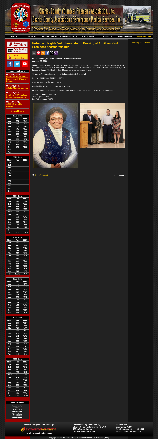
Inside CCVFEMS (49, 36)
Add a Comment (41, 175)
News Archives (125, 36)
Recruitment (88, 36)
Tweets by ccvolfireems (140, 42)
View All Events (17, 111)
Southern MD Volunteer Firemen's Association (16, 96)
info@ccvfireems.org (131, 431)
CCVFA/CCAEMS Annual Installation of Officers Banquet (17, 79)
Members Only (144, 36)
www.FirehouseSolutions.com (39, 433)
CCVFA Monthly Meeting (17, 88)
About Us (31, 36)
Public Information (68, 36)
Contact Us (106, 36)
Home (14, 36)
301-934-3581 (137, 429)
